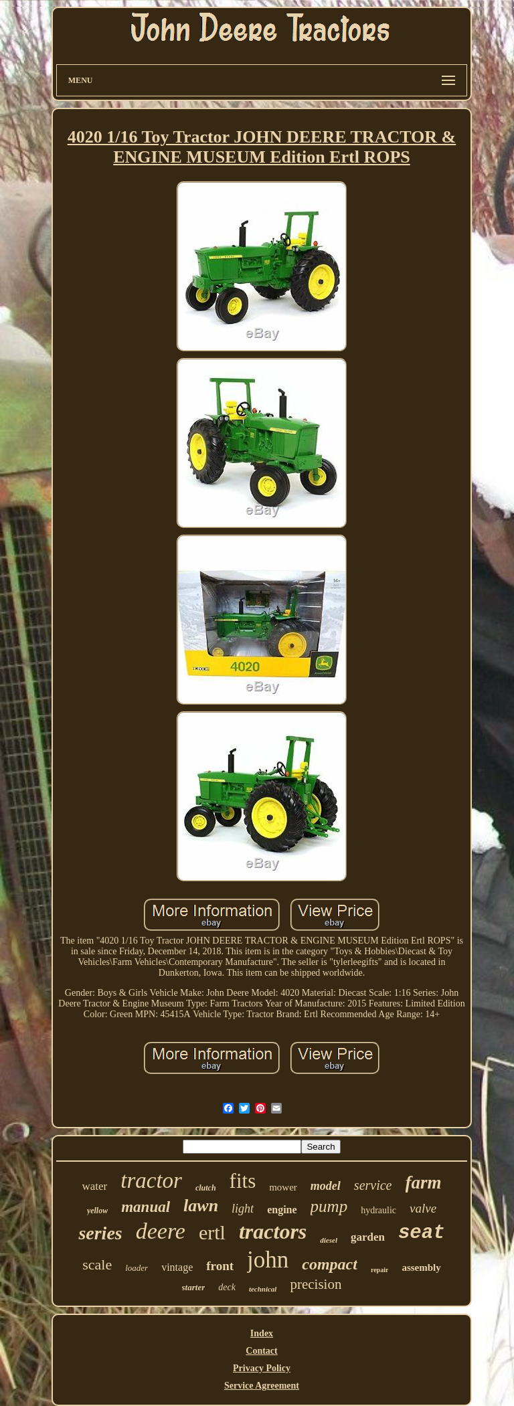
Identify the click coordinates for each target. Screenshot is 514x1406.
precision (315, 1284)
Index (261, 1333)
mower (283, 1187)
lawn (200, 1205)
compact (329, 1264)
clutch (205, 1188)
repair (379, 1269)
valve (423, 1208)
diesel (328, 1240)
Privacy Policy (261, 1368)
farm (424, 1182)
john (267, 1260)
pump (329, 1206)
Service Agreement (261, 1386)
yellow (97, 1210)
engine (281, 1209)
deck (227, 1287)
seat (421, 1233)
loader (136, 1268)
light (243, 1208)
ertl (212, 1232)
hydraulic (378, 1210)
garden (368, 1237)
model (326, 1186)
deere (160, 1231)
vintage (177, 1267)
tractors (273, 1231)
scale (97, 1264)
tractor (151, 1180)
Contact (261, 1351)
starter (193, 1287)
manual (145, 1207)
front (220, 1266)
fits (243, 1181)
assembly (421, 1267)
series (100, 1233)
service (373, 1185)
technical (263, 1289)
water (94, 1186)
